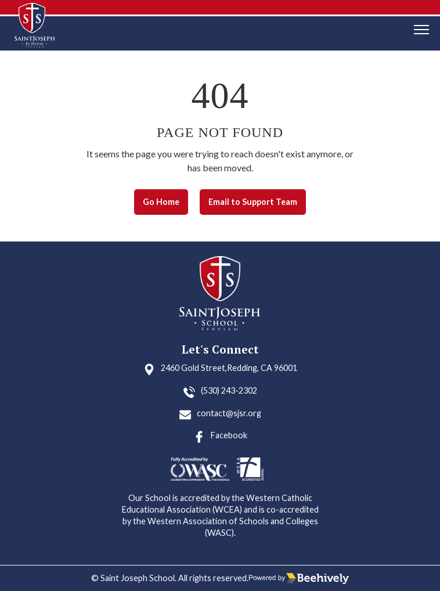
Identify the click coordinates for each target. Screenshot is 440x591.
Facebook (229, 435)
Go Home (161, 202)
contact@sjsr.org (229, 413)
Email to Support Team (252, 202)
